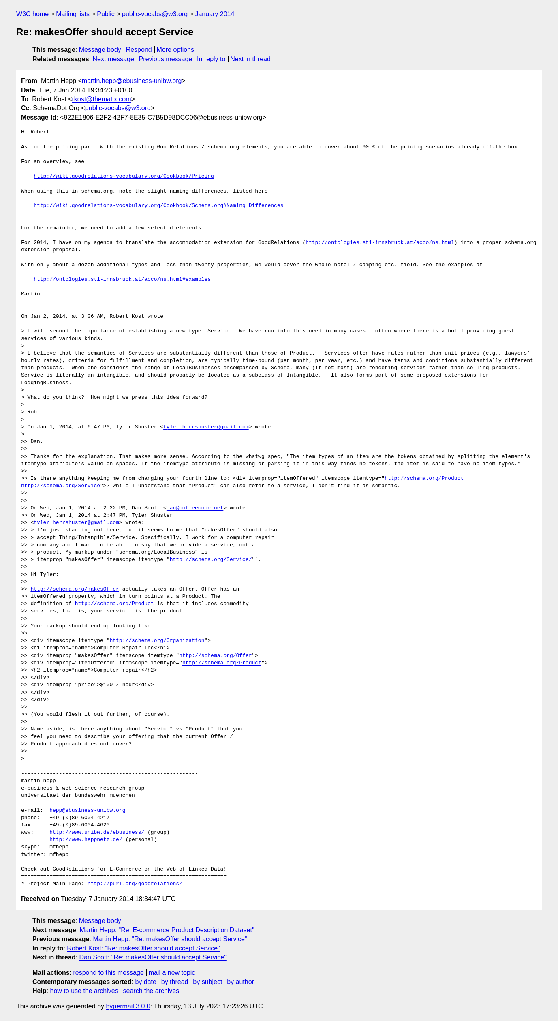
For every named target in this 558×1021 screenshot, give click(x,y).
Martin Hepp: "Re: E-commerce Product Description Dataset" (167, 930)
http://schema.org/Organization (156, 640)
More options (176, 49)
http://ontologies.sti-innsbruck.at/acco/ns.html (380, 242)
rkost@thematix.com (101, 99)
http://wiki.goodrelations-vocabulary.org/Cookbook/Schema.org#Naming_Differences (158, 206)
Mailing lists (73, 14)
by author (240, 981)
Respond (139, 49)
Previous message (165, 59)
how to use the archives (84, 990)
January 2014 (214, 14)
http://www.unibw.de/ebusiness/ (96, 832)
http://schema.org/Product (424, 478)
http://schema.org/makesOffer (74, 589)
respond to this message (108, 972)
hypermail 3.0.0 (128, 1006)
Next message (113, 59)
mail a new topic (172, 972)
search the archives (151, 990)
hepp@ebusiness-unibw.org (87, 810)
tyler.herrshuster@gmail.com (206, 427)
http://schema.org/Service (60, 486)
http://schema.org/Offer (215, 655)
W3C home (32, 14)
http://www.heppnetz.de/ (85, 839)
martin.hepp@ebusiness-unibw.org (132, 80)
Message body (100, 49)
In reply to (211, 59)
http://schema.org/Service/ (211, 559)
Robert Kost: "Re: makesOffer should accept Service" (143, 948)
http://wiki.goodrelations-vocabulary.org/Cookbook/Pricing (124, 176)
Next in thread (250, 59)
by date (145, 981)
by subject (207, 981)
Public (106, 14)
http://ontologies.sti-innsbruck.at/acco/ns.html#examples (122, 279)
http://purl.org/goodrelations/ (135, 884)
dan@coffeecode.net (195, 508)
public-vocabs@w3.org (155, 14)
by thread (174, 981)
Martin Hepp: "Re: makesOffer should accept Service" (170, 938)
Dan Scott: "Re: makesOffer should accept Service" (153, 957)
